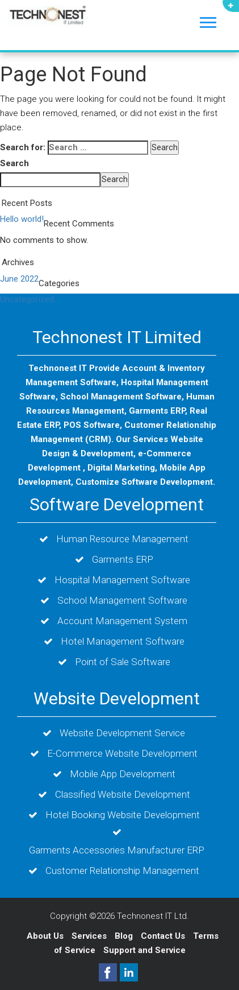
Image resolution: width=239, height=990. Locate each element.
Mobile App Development (122, 773)
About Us (45, 936)
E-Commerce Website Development (122, 753)
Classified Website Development (122, 794)
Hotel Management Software (123, 641)
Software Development (117, 504)
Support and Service (144, 950)
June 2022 (19, 279)
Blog (125, 936)
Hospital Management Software (122, 579)
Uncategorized (27, 299)
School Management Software (122, 600)
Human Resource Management (122, 538)
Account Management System (122, 620)
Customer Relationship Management (122, 870)
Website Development (116, 698)
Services (90, 936)
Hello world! (22, 219)
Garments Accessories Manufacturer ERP (116, 850)
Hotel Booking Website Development (122, 814)
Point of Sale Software (122, 661)
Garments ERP (122, 559)
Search (14, 163)
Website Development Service (122, 733)
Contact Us (164, 936)
